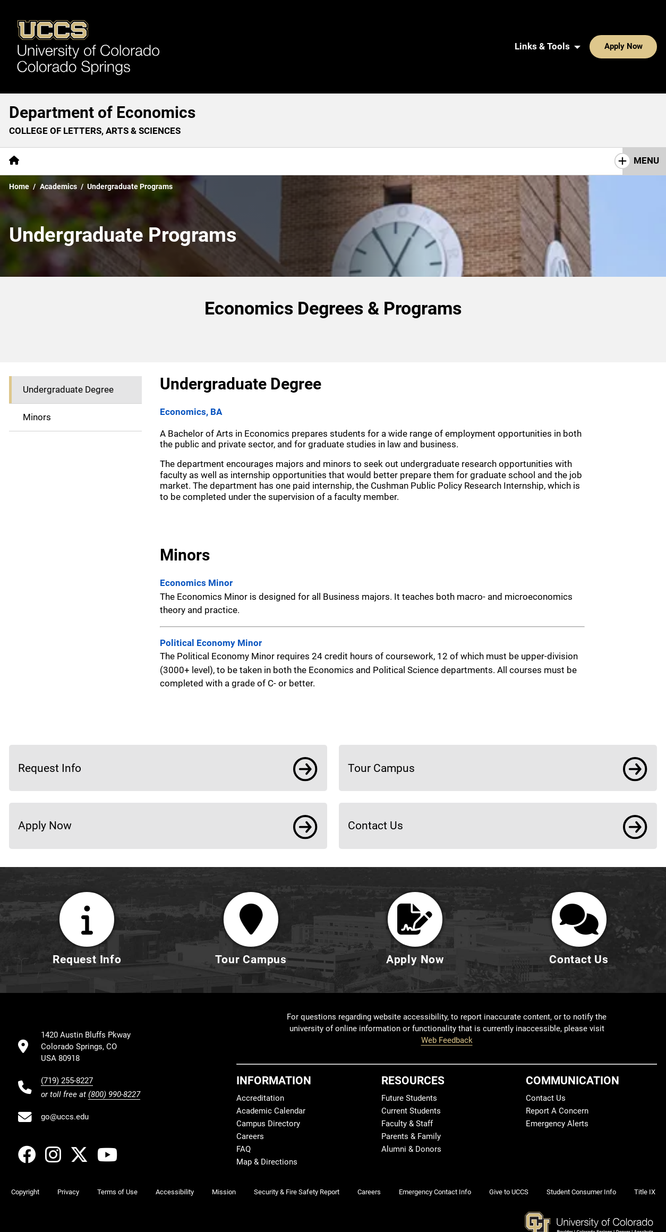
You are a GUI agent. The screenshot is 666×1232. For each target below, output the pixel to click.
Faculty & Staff (407, 1084)
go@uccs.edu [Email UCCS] (65, 1077)
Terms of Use (117, 1153)
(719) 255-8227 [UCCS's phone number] (67, 1041)
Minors (37, 368)
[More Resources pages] (283, 112)
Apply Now (590, 22)
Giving (222, 112)
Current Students (411, 1071)
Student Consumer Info (581, 1153)
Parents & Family (411, 1097)
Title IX (644, 1153)
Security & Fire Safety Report (296, 1153)
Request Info (49, 719)
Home (19, 138)
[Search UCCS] (645, 22)
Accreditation (260, 1059)
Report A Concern (557, 1071)
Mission (224, 1153)
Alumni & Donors (411, 1110)
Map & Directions (266, 1122)
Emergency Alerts (557, 1084)
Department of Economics (102, 64)
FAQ (243, 1110)
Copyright (25, 1153)
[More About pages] (57, 112)
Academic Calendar (270, 1071)
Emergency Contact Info (435, 1153)
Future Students (409, 1059)
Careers (250, 1097)
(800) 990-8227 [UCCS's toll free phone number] (114, 1055)
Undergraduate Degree (68, 341)
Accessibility (175, 1153)
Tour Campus (381, 719)
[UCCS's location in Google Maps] (90, 1007)
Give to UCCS (508, 1153)
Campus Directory (268, 1084)
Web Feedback (447, 1001)
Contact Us (354, 112)
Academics (118, 112)
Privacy (68, 1153)
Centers (175, 112)
